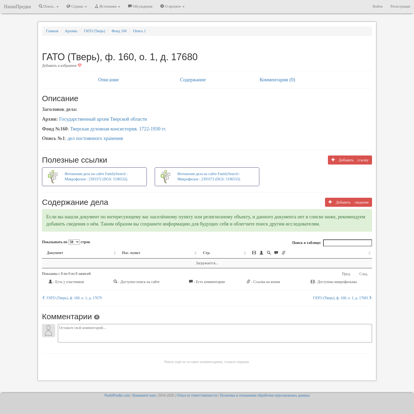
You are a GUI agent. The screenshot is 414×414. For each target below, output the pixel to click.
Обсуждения (140, 6)
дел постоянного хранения (95, 138)
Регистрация (400, 6)
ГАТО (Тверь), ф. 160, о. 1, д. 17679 (72, 298)
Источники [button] (107, 6)
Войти (377, 6)
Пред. (346, 274)
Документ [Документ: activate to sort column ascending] (55, 253)
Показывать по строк (66, 241)
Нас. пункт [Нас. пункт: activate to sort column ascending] (131, 253)
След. (363, 274)
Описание (108, 79)
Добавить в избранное (61, 66)
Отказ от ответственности (197, 395)
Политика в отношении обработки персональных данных (265, 395)
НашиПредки (17, 6)
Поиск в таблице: (332, 242)
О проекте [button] (172, 6)
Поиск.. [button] (49, 6)
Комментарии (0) (277, 79)
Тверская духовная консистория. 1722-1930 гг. (118, 128)
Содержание (193, 79)
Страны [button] (77, 6)
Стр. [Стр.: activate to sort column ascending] (206, 253)
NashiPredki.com (117, 395)
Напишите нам (144, 395)
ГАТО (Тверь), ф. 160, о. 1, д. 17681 (342, 298)
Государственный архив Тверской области (103, 119)
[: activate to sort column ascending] (309, 253)
